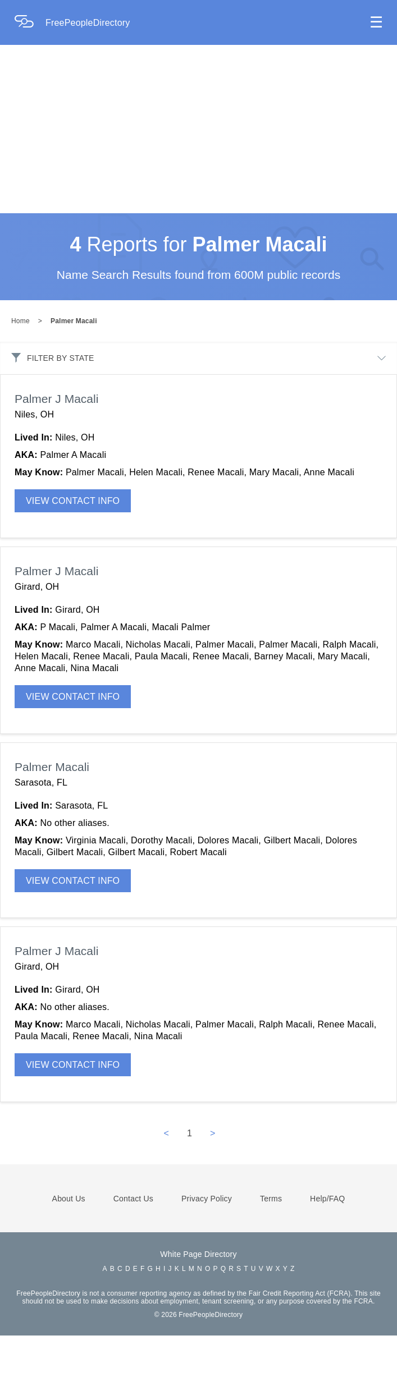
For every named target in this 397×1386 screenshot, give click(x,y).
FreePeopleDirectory (87, 22)
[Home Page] (29, 23)
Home (20, 371)
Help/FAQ (327, 1249)
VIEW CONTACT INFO (73, 551)
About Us (68, 1249)
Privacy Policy (206, 1249)
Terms (271, 1249)
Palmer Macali (74, 371)
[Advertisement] (198, 129)
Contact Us (133, 1249)
